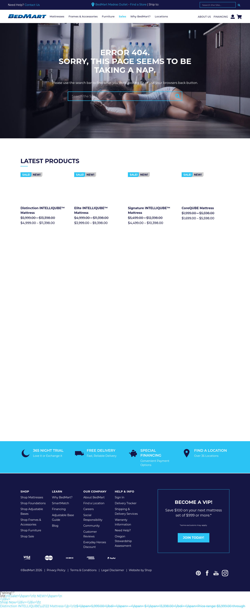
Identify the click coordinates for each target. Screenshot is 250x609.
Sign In (119, 459)
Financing (221, 16)
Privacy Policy (56, 531)
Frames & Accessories (83, 16)
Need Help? (123, 492)
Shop (25, 453)
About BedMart (94, 459)
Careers (88, 471)
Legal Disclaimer (112, 531)
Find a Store (138, 4)
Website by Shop (140, 531)
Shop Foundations (33, 465)
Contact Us (32, 5)
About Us (204, 16)
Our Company (94, 453)
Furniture (108, 16)
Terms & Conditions (83, 531)
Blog (55, 487)
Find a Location (93, 465)
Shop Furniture (31, 492)
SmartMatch (60, 465)
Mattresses (57, 16)
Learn (57, 453)
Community (91, 487)
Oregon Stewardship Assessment (123, 502)
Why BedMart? (140, 16)
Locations (161, 16)
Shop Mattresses (32, 459)
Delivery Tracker (126, 465)
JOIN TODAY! (193, 499)
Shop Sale (27, 498)
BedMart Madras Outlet (111, 4)
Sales (122, 16)
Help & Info (124, 453)
